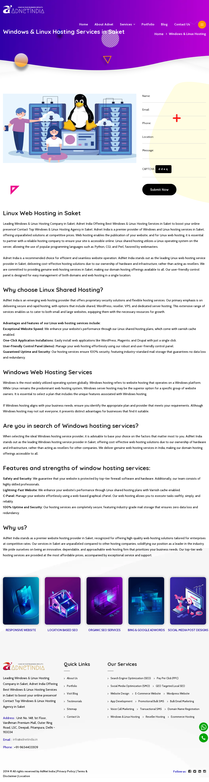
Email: (145, 109)
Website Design (120, 693)
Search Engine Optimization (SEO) (131, 678)
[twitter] (194, 771)
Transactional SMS (151, 709)
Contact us (182, 24)
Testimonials (74, 701)
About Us (72, 678)
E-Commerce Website (148, 693)
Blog (164, 24)
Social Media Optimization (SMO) (130, 686)
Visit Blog (72, 693)
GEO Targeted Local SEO (170, 686)
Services (126, 24)
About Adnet (103, 24)
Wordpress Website (178, 693)
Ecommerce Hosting (182, 716)
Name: (146, 96)
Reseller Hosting (155, 716)
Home (83, 24)
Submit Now (159, 190)
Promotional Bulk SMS (151, 701)
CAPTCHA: (156, 169)
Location (24, 776)
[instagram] (204, 771)
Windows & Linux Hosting (125, 716)
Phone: (146, 123)
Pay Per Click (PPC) (167, 678)
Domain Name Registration (183, 709)
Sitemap (72, 709)
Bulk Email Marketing (182, 701)
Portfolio (148, 24)
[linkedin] (199, 771)
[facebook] (189, 771)
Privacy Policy (66, 771)
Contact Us (73, 716)
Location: (148, 137)
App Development (121, 701)
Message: (148, 150)
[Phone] (203, 737)
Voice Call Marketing (122, 709)
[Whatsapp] (203, 726)
